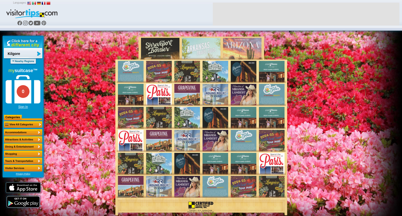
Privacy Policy (23, 174)
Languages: (19, 2)
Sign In (23, 107)
